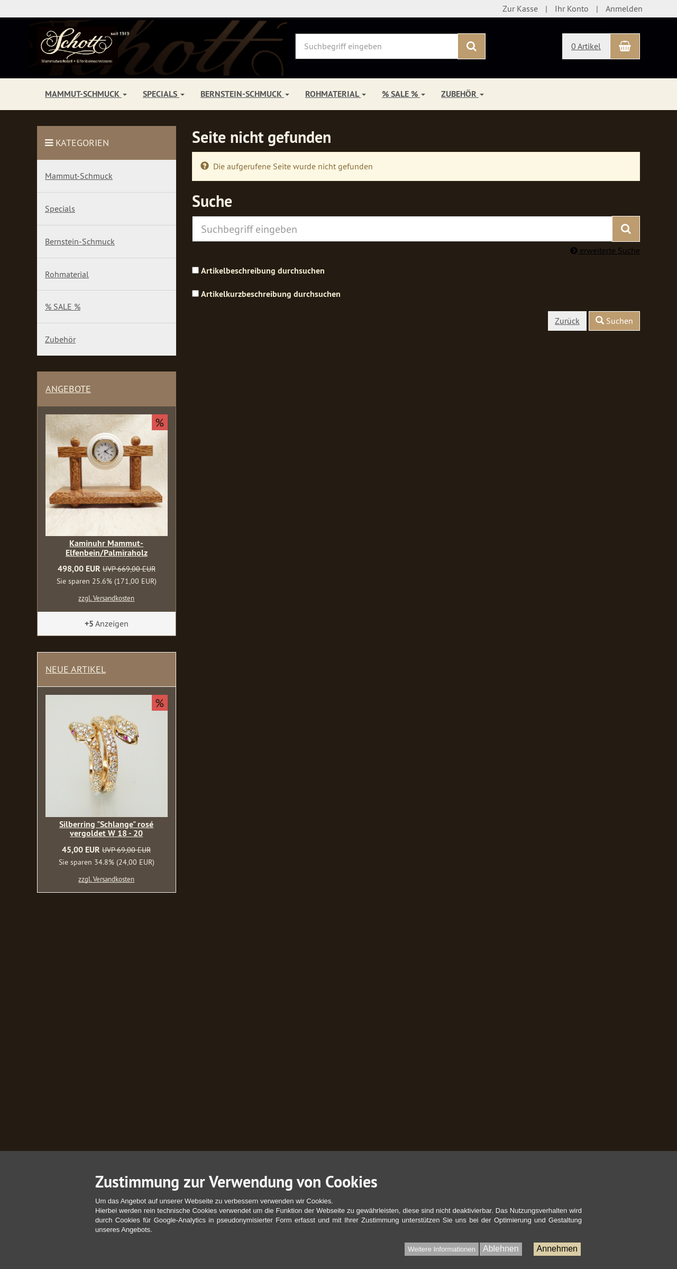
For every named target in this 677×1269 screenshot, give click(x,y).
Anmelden (624, 8)
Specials (164, 93)
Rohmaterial (335, 93)
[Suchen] (472, 46)
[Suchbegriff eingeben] (376, 46)
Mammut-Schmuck (86, 93)
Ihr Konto (572, 8)
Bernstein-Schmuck (244, 93)
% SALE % (403, 93)
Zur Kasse (520, 8)
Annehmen (557, 1248)
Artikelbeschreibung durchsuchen (263, 270)
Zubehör (462, 93)
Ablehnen (501, 1248)
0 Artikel (586, 46)
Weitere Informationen (441, 1249)
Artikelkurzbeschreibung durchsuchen (271, 294)
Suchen (614, 320)
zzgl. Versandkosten (106, 598)
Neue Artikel (75, 669)
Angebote (68, 389)
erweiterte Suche (605, 250)
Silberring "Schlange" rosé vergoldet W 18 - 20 (106, 829)
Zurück (567, 320)
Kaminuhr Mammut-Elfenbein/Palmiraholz (107, 548)
